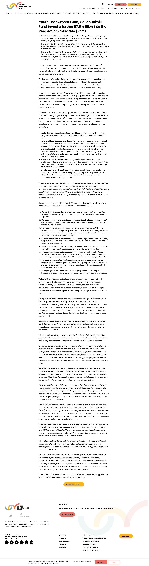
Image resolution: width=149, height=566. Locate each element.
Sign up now (66, 514)
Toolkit (120, 5)
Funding (101, 8)
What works (91, 8)
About (138, 8)
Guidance (134, 5)
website (64, 477)
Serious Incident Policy (91, 550)
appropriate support (79, 162)
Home (8, 13)
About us (62, 535)
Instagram (76, 477)
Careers (62, 538)
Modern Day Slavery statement (94, 538)
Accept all (100, 562)
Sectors (82, 8)
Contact (110, 5)
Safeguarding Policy (90, 547)
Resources (129, 8)
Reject (114, 562)
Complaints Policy (89, 544)
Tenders (62, 544)
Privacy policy (88, 535)
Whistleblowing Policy (91, 541)
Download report (72, 484)
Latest (14, 13)
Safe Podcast (64, 541)
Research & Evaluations (114, 8)
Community (125, 536)
